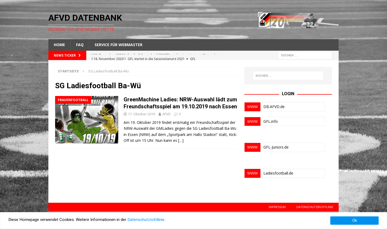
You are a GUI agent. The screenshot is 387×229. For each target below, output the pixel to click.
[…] (181, 140)
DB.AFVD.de (274, 106)
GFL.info (270, 121)
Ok (354, 220)
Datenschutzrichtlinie (314, 207)
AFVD (166, 114)
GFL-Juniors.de (276, 147)
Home (59, 44)
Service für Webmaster (118, 44)
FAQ (80, 44)
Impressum (277, 207)
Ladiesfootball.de (278, 173)
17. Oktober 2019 (141, 114)
